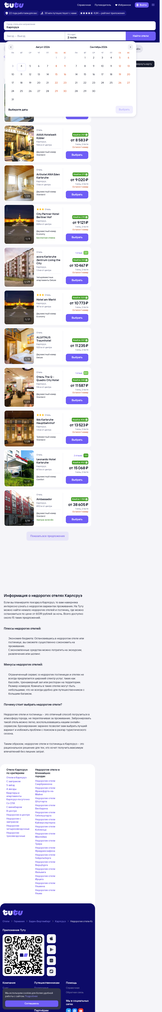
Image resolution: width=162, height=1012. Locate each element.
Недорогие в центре (18, 814)
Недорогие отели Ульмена (45, 885)
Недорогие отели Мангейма (45, 835)
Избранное (123, 4)
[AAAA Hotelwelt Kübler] (48, 136)
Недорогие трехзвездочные (15, 834)
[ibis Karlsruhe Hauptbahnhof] (48, 421)
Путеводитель (103, 4)
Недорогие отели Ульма (45, 892)
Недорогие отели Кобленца (45, 828)
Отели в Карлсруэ (16, 777)
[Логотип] (14, 5)
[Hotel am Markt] (48, 299)
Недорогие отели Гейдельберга (45, 856)
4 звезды (11, 789)
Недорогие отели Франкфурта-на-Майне (45, 791)
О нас (6, 987)
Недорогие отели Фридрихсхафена (45, 849)
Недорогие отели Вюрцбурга (45, 863)
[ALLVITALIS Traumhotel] (48, 339)
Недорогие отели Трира (45, 842)
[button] (51, 938)
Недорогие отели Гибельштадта (45, 814)
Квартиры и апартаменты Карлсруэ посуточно (18, 796)
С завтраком (13, 781)
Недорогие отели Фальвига (45, 870)
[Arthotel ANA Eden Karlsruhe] (48, 176)
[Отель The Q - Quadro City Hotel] (48, 378)
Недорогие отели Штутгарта (45, 800)
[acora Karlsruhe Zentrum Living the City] (48, 260)
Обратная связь (74, 992)
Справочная (84, 4)
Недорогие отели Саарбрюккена (45, 782)
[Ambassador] (48, 499)
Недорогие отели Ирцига (45, 877)
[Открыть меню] (153, 5)
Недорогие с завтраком (13, 820)
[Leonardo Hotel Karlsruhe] (48, 461)
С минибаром (14, 807)
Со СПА (10, 803)
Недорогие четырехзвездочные (18, 827)
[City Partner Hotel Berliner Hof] (48, 215)
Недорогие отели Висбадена (45, 807)
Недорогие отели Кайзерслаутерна (45, 821)
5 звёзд (10, 785)
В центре (11, 810)
